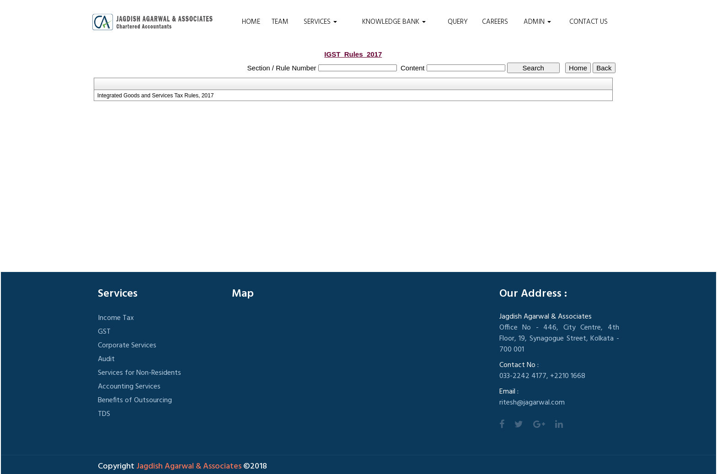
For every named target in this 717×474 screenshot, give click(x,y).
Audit (106, 359)
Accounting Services (129, 387)
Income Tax (116, 318)
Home (251, 22)
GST (104, 332)
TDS (104, 414)
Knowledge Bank (394, 22)
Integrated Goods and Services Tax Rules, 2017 (155, 95)
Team (280, 22)
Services (320, 22)
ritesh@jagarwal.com (532, 403)
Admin (537, 22)
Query (458, 22)
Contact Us (588, 22)
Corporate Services (127, 346)
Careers (495, 22)
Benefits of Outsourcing (135, 400)
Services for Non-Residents (139, 373)
